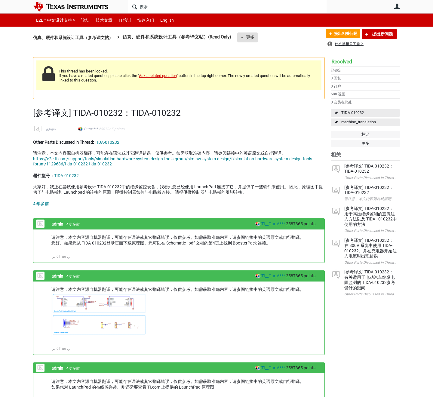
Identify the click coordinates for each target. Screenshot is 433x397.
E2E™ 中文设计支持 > (54, 20)
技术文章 (100, 20)
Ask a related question (158, 75)
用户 (397, 6)
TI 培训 (120, 20)
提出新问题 (382, 34)
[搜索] (227, 6)
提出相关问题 (343, 34)
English (160, 20)
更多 (256, 37)
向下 (68, 258)
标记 (365, 134)
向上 (54, 258)
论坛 (82, 20)
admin (51, 129)
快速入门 (140, 20)
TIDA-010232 (352, 112)
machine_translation (358, 122)
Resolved (341, 62)
